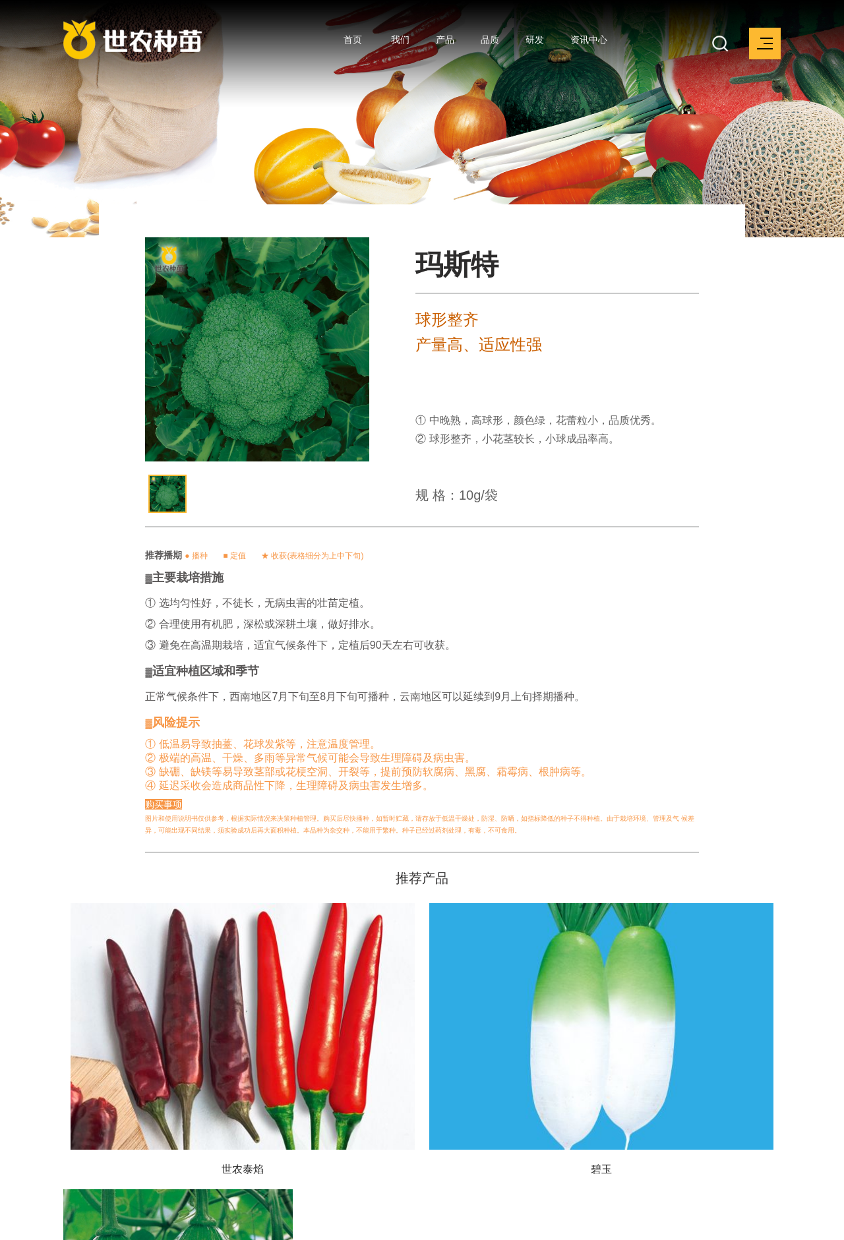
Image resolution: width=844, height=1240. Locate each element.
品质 (490, 39)
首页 (353, 39)
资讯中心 (588, 39)
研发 (535, 39)
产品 (445, 39)
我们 (400, 39)
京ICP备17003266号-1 (306, 1222)
